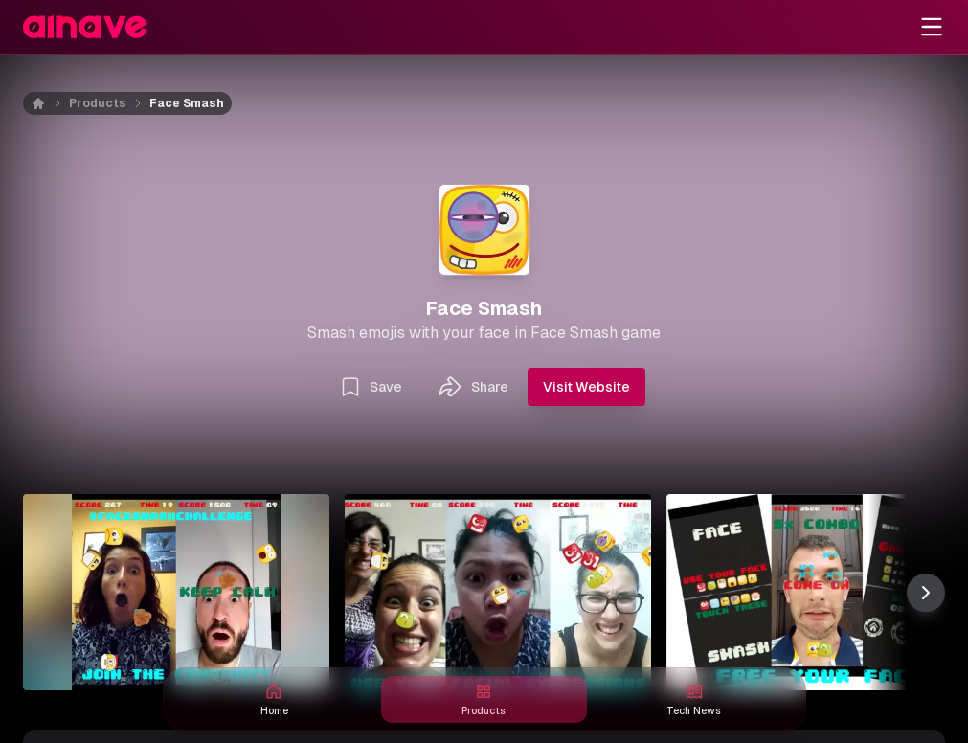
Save (370, 386)
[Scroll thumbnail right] (926, 593)
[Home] (50, 103)
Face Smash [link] (186, 103)
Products (97, 103)
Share (472, 386)
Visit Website (586, 386)
